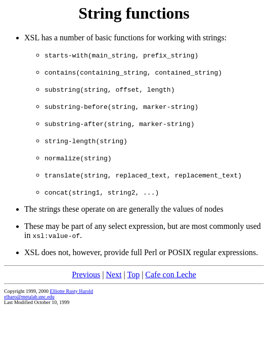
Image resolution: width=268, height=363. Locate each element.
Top (133, 274)
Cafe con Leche (170, 274)
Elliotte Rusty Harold (72, 291)
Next (113, 274)
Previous (86, 274)
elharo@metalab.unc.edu (29, 296)
